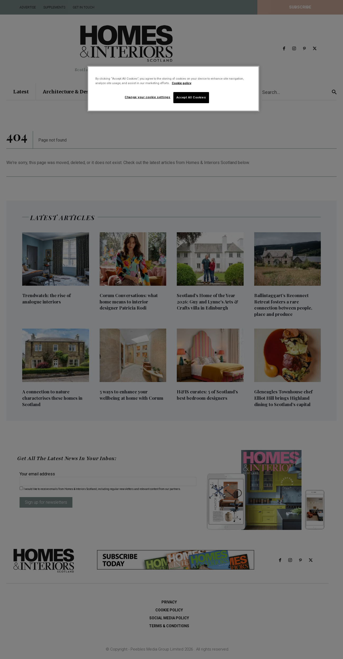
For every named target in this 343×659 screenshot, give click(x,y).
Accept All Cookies (191, 97)
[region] (173, 88)
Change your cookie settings (147, 97)
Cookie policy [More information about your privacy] (181, 83)
